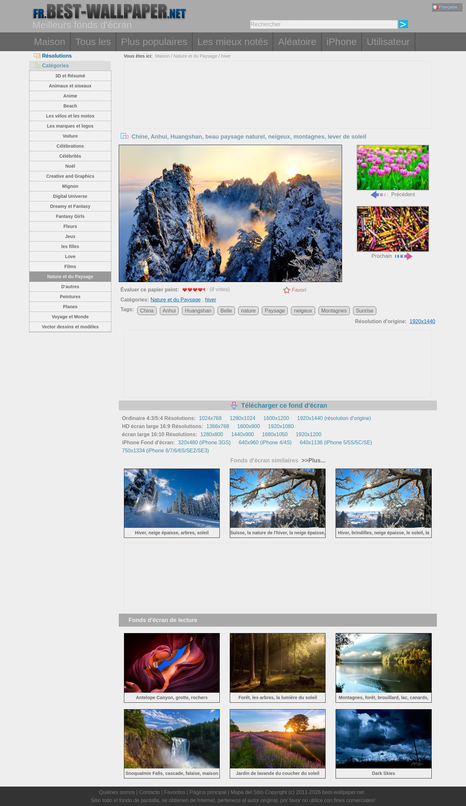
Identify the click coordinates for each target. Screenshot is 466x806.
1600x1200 (276, 418)
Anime (70, 95)
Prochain (393, 232)
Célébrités (70, 156)
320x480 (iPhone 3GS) (204, 442)
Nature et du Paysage (70, 276)
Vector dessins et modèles (70, 326)
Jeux (70, 236)
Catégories (51, 65)
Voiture (70, 136)
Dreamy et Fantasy (70, 206)
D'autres (70, 286)
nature (248, 310)
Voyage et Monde (70, 316)
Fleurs (70, 226)
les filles (70, 246)
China (147, 310)
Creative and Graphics (70, 176)
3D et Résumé (70, 75)
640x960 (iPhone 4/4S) (265, 442)
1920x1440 (422, 321)
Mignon (70, 186)
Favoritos (174, 792)
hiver (226, 56)
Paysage (275, 310)
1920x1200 (308, 434)
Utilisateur (388, 41)
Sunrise (364, 310)
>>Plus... (313, 460)
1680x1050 (275, 434)
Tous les (93, 41)
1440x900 (242, 434)
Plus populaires (154, 41)
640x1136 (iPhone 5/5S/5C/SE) (336, 442)
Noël (70, 166)
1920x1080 (281, 426)
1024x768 (210, 418)
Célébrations (70, 146)
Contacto (149, 792)
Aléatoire (297, 41)
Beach (70, 105)
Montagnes (334, 310)
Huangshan (198, 310)
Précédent (393, 171)
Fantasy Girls (70, 216)
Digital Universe (70, 196)
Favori (299, 290)
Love (70, 256)
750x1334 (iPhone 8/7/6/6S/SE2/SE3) (165, 450)
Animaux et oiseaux (70, 85)
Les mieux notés (232, 41)
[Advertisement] (278, 109)
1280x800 (211, 434)
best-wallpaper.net (343, 792)
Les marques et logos (70, 126)
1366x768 (217, 426)
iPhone (342, 41)
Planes (70, 306)
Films (70, 266)
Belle (226, 310)
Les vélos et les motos (70, 116)
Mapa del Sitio (247, 792)
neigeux (303, 310)
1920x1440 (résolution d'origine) (334, 418)
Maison (49, 41)
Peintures (70, 296)
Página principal (208, 792)
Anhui (169, 310)
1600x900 (248, 426)
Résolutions (53, 56)
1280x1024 (242, 418)
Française (445, 7)
